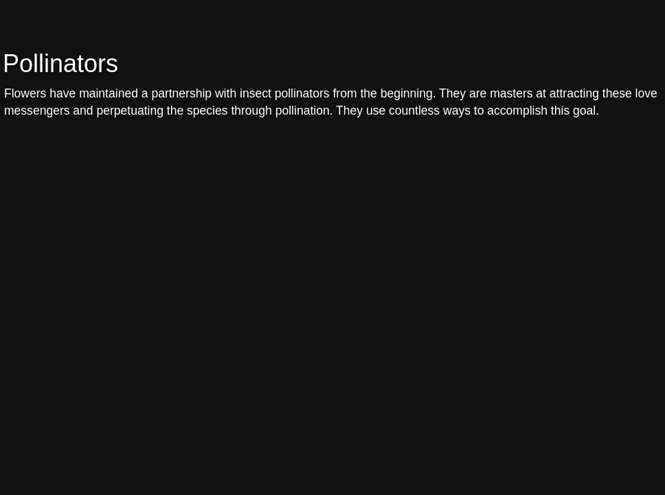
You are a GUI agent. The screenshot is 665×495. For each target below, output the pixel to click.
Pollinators (60, 63)
